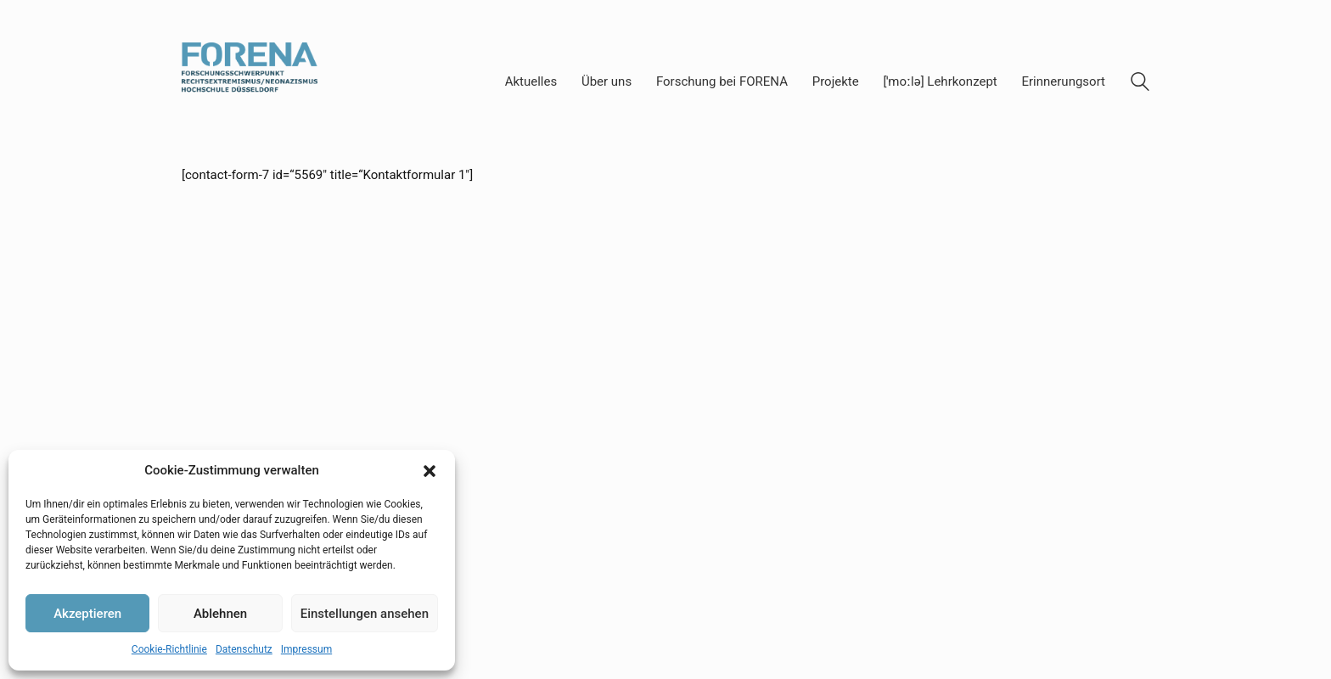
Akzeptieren (87, 613)
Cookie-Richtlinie (169, 649)
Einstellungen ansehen (364, 613)
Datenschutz (244, 649)
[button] (429, 471)
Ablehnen (220, 613)
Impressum (306, 649)
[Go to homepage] (249, 81)
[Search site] (1140, 84)
